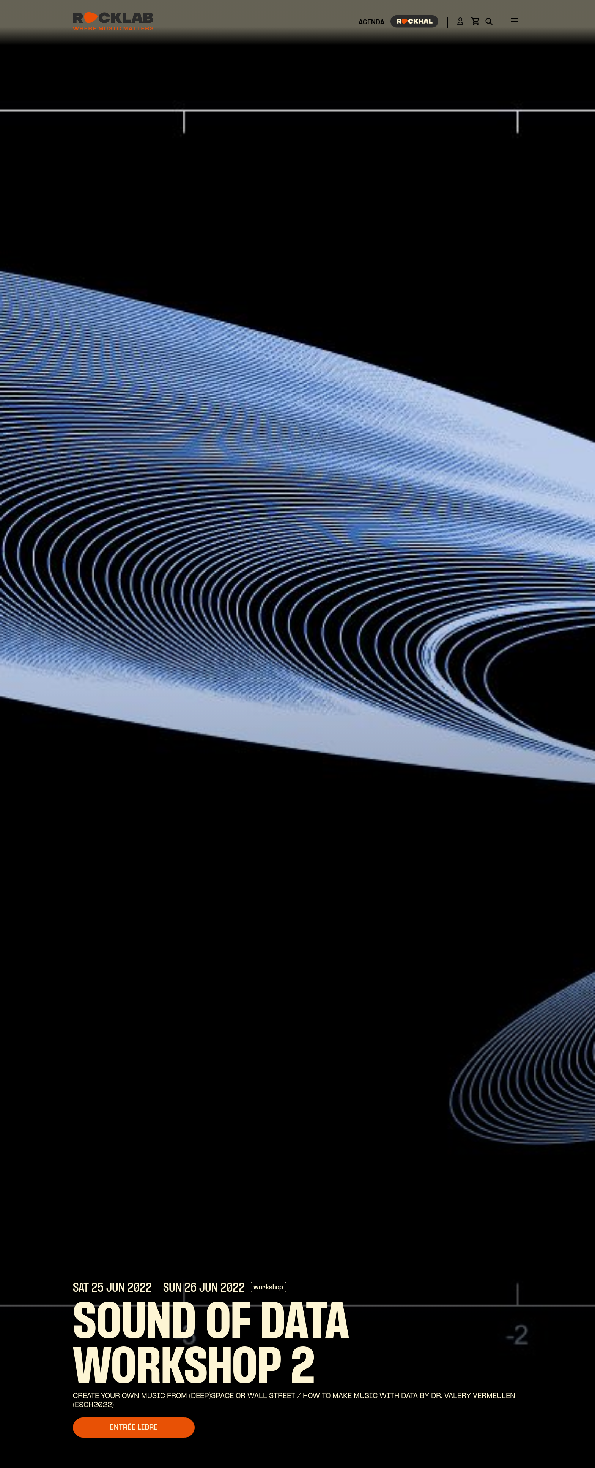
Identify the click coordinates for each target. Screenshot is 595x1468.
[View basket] (475, 23)
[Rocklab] (113, 22)
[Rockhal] (414, 22)
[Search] (489, 23)
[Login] (460, 22)
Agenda (371, 22)
